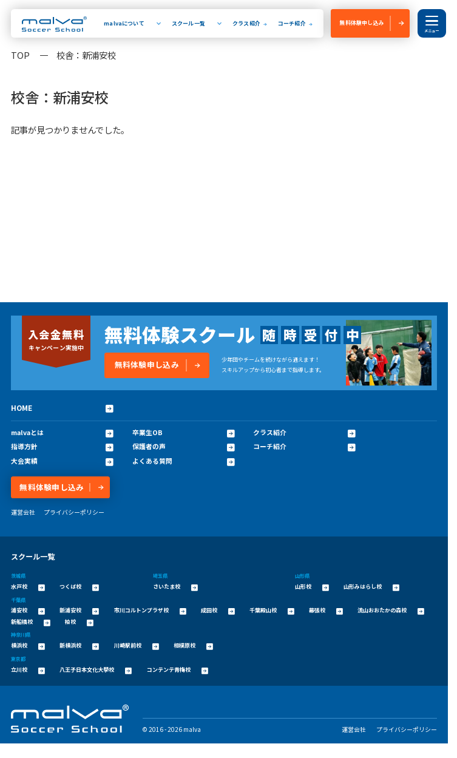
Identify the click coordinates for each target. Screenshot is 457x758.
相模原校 (193, 645)
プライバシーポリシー (74, 511)
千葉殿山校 (271, 610)
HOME (62, 407)
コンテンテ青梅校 (177, 670)
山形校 (312, 587)
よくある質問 (183, 460)
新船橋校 (30, 622)
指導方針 (62, 446)
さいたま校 (175, 587)
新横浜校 (79, 645)
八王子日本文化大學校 (95, 670)
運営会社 (23, 511)
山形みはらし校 (371, 587)
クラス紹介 (246, 23)
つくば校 (79, 587)
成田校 (218, 610)
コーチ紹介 (292, 23)
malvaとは (62, 432)
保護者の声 (183, 446)
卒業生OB (183, 432)
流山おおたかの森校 (390, 610)
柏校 (79, 622)
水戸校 (28, 587)
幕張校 (326, 610)
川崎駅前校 (136, 645)
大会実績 (62, 460)
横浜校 (28, 645)
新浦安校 (79, 610)
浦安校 (28, 610)
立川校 (28, 670)
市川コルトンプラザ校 (150, 610)
